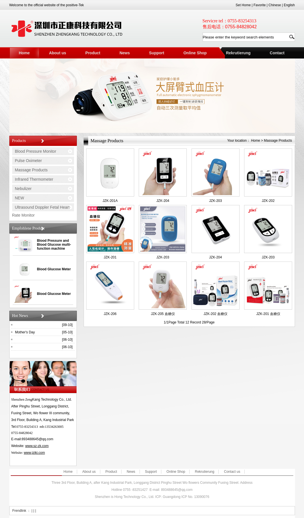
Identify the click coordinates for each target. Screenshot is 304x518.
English (289, 5)
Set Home (243, 5)
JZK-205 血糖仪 (163, 314)
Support (156, 53)
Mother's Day (25, 332)
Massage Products (31, 170)
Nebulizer (23, 188)
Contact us (232, 472)
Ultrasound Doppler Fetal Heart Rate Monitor (41, 211)
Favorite (259, 5)
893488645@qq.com (37, 439)
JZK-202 (268, 201)
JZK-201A (110, 201)
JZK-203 (215, 201)
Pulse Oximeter (28, 160)
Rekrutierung (238, 53)
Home (24, 53)
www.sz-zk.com (37, 446)
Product (92, 53)
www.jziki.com (34, 453)
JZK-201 (110, 257)
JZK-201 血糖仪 (268, 314)
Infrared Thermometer (34, 179)
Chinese (274, 5)
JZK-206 (110, 314)
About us (57, 53)
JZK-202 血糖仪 (215, 314)
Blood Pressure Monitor (35, 151)
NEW (19, 198)
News (125, 53)
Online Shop (195, 53)
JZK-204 (163, 201)
